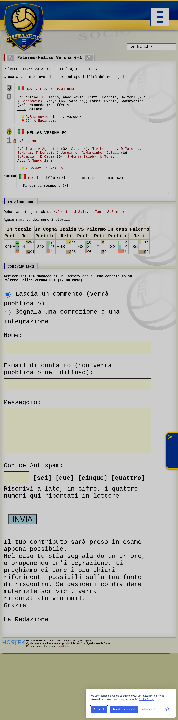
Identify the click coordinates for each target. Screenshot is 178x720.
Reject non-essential (124, 709)
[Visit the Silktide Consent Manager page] (167, 709)
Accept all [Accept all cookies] (99, 709)
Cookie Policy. (146, 699)
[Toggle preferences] (148, 709)
